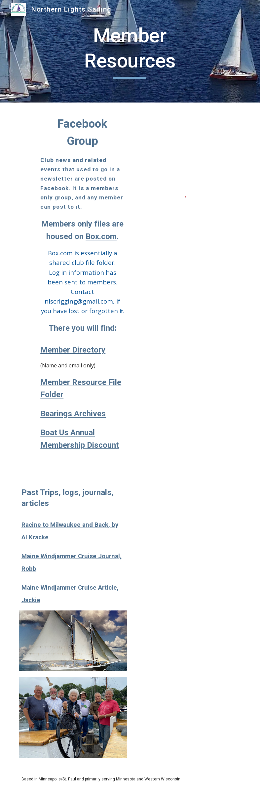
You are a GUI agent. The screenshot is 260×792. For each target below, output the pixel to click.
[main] (130, 51)
